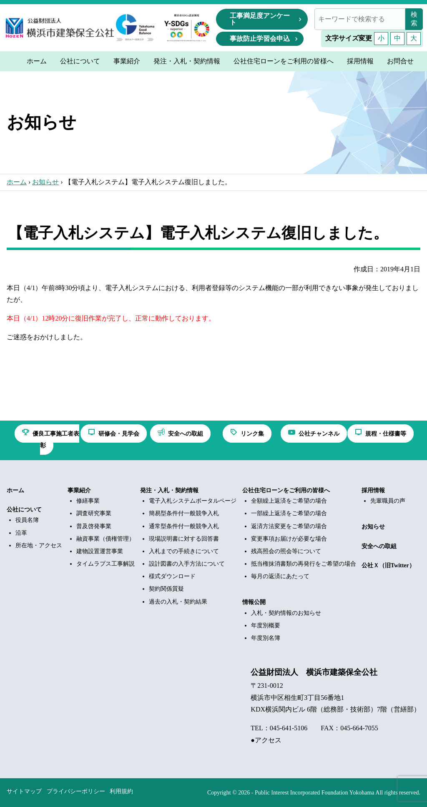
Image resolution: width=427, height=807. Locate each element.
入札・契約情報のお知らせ (286, 613)
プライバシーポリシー (76, 791)
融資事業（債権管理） (105, 539)
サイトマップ (24, 791)
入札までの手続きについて (184, 551)
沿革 (21, 533)
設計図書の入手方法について (187, 564)
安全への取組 (379, 546)
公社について (24, 509)
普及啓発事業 (93, 526)
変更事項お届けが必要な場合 (289, 539)
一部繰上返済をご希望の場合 (289, 513)
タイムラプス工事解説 (105, 564)
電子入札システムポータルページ (192, 501)
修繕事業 (88, 501)
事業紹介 (79, 490)
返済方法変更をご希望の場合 (289, 526)
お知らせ (45, 181)
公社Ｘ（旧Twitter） (388, 565)
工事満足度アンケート (260, 19)
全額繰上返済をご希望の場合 (289, 501)
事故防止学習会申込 (260, 38)
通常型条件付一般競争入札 (184, 526)
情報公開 (254, 602)
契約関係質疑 (166, 589)
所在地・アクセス (38, 545)
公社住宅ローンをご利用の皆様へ (286, 490)
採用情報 (373, 490)
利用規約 (121, 791)
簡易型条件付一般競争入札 (184, 513)
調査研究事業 (93, 513)
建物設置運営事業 (99, 551)
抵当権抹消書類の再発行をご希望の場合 (303, 564)
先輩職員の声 (387, 501)
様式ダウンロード (172, 576)
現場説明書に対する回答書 (184, 539)
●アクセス (266, 740)
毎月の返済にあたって (280, 576)
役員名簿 (27, 520)
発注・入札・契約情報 (169, 490)
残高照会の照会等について (286, 551)
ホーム (17, 181)
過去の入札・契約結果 (178, 602)
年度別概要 (265, 625)
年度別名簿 (265, 638)
